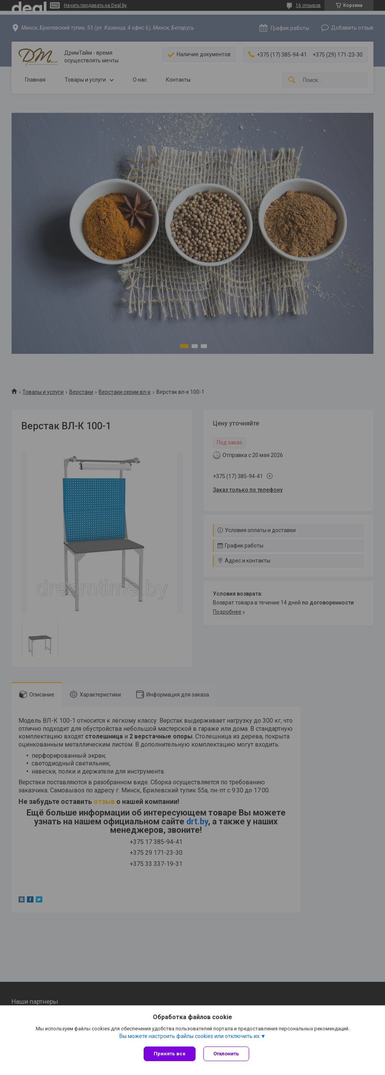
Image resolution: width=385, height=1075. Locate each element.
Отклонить (226, 1054)
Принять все (170, 1054)
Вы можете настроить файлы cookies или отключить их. (190, 1036)
